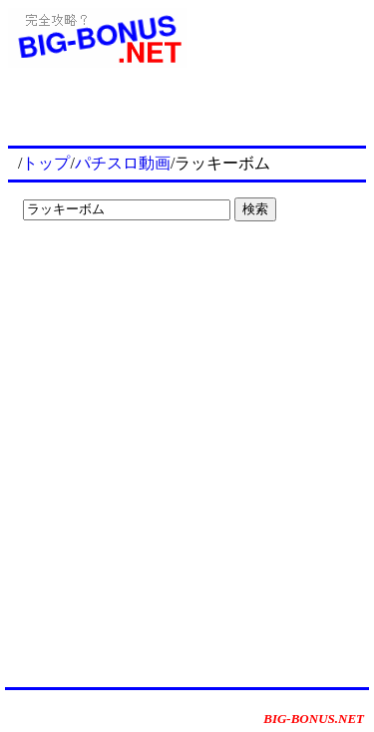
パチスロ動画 (123, 163)
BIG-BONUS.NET (313, 718)
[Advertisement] (139, 269)
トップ (46, 163)
